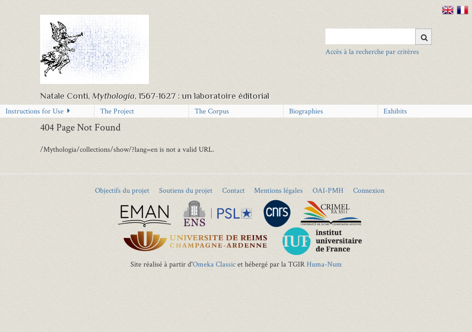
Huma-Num (324, 264)
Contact (233, 190)
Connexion (368, 190)
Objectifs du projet (122, 190)
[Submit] (423, 37)
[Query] (378, 36)
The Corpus (212, 111)
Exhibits (395, 111)
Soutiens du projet (185, 190)
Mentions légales (278, 190)
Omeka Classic (214, 264)
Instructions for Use (35, 111)
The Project (117, 111)
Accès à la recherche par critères (372, 51)
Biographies (306, 111)
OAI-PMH (328, 190)
